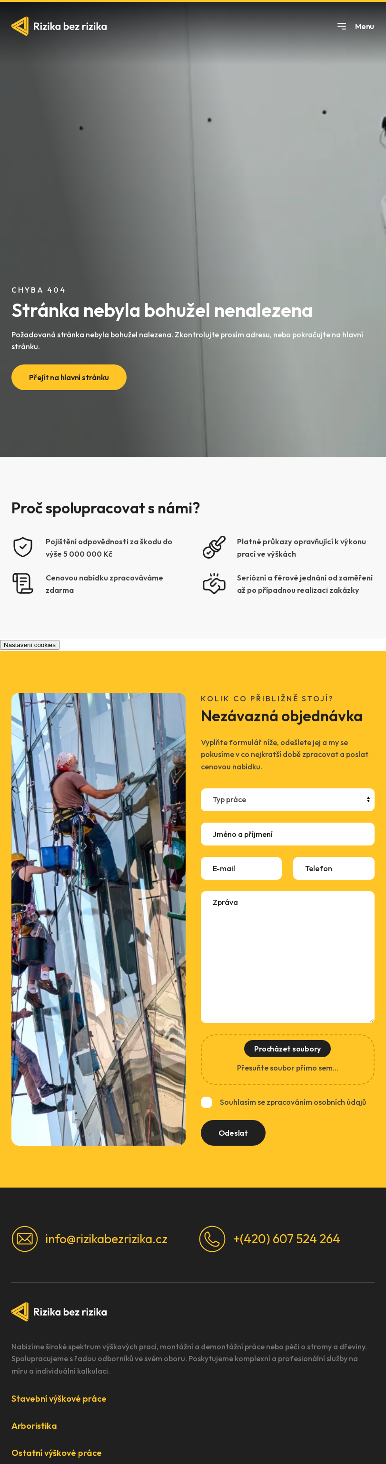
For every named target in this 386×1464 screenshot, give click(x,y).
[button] (193, 1399)
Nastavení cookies (30, 644)
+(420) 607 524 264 (269, 1239)
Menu (355, 26)
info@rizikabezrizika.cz (89, 1239)
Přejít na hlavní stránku (69, 377)
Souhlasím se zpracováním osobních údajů (293, 1102)
